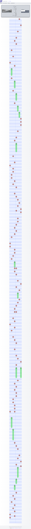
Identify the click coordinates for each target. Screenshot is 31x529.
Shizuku (9, 3)
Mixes (1, 3)
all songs (9, 1)
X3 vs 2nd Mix (5, 3)
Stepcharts (5, 1)
